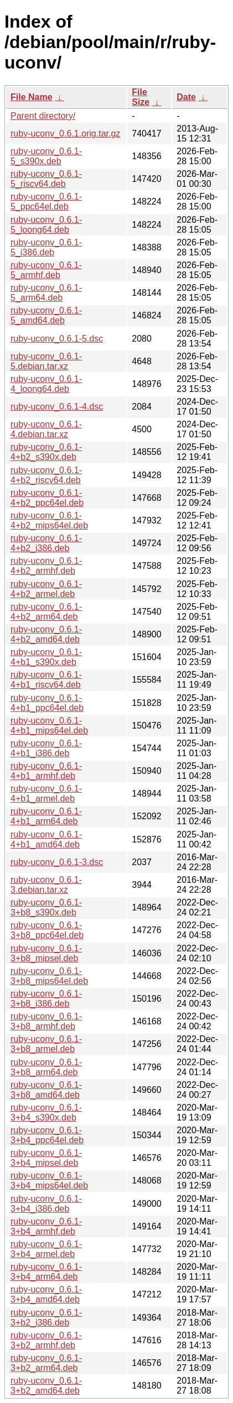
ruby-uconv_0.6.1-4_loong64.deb (46, 384)
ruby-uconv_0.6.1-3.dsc (57, 862)
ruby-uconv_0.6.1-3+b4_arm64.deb (46, 1271)
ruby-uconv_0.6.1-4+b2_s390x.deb (46, 452)
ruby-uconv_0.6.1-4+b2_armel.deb (46, 589)
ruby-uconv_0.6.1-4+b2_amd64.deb (46, 634)
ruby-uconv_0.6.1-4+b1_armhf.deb (46, 771)
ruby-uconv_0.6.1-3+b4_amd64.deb (46, 1294)
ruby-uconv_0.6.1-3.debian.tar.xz (46, 884)
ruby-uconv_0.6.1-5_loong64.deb (46, 224)
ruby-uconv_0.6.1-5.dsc (57, 338)
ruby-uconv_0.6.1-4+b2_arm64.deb (46, 611)
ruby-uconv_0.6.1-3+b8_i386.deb (46, 998)
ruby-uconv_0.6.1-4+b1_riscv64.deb (46, 679)
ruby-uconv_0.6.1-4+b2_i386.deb (46, 543)
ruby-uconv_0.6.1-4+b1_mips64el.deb (49, 725)
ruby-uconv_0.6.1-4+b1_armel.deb (46, 793)
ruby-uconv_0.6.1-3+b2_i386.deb (46, 1317)
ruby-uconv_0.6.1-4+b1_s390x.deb (46, 657)
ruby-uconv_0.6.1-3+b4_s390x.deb (46, 1112)
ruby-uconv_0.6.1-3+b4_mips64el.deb (49, 1180)
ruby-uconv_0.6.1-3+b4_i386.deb (46, 1203)
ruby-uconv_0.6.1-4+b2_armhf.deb (46, 565)
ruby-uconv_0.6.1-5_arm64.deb (46, 292)
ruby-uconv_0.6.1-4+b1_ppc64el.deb (47, 703)
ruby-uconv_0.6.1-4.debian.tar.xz (46, 429)
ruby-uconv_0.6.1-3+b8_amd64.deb (46, 1090)
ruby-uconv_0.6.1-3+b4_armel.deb (46, 1249)
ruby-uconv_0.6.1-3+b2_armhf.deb (46, 1340)
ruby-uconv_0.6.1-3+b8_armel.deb (46, 1044)
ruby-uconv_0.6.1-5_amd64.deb (46, 315)
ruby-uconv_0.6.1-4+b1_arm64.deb (46, 816)
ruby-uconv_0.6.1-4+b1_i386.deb (46, 748)
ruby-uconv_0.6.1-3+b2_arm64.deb (46, 1363)
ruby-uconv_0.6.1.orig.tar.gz (65, 133)
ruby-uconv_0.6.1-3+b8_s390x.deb (46, 907)
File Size (140, 97)
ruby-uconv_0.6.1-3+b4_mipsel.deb (46, 1158)
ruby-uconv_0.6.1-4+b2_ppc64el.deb (47, 497)
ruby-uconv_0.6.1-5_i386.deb (46, 247)
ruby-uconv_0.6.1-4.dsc (57, 406)
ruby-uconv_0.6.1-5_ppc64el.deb (46, 201)
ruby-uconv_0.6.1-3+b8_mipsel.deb (46, 953)
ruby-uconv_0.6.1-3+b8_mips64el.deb (49, 976)
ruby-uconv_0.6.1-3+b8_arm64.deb (46, 1067)
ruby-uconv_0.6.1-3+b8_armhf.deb (46, 1021)
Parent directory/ (43, 116)
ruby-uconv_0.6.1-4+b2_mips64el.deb (49, 520)
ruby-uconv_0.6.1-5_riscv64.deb (46, 179)
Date (186, 97)
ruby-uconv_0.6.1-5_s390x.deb (46, 156)
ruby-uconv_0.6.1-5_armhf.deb (46, 270)
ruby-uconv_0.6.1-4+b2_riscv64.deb (46, 475)
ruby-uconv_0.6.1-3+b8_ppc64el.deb (47, 930)
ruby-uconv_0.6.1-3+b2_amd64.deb (46, 1385)
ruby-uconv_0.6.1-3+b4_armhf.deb (46, 1226)
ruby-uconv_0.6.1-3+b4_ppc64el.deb (47, 1135)
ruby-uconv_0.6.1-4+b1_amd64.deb (46, 839)
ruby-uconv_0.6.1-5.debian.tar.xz (46, 361)
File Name (32, 97)
